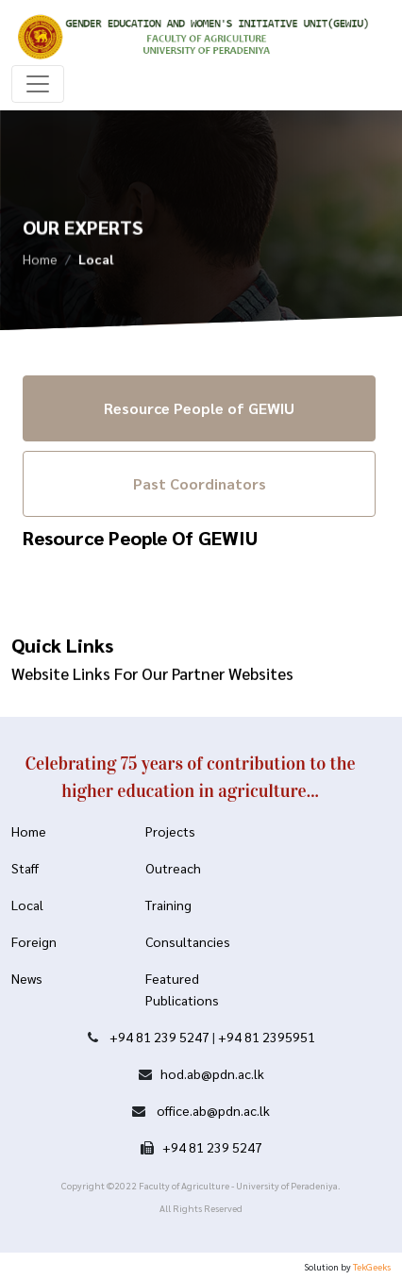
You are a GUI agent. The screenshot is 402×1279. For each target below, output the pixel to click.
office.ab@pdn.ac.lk (212, 1110)
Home (40, 261)
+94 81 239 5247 (159, 1036)
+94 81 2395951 (266, 1036)
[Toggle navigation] (37, 84)
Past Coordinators (199, 483)
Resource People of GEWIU (199, 408)
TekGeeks (372, 1266)
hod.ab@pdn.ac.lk (212, 1073)
